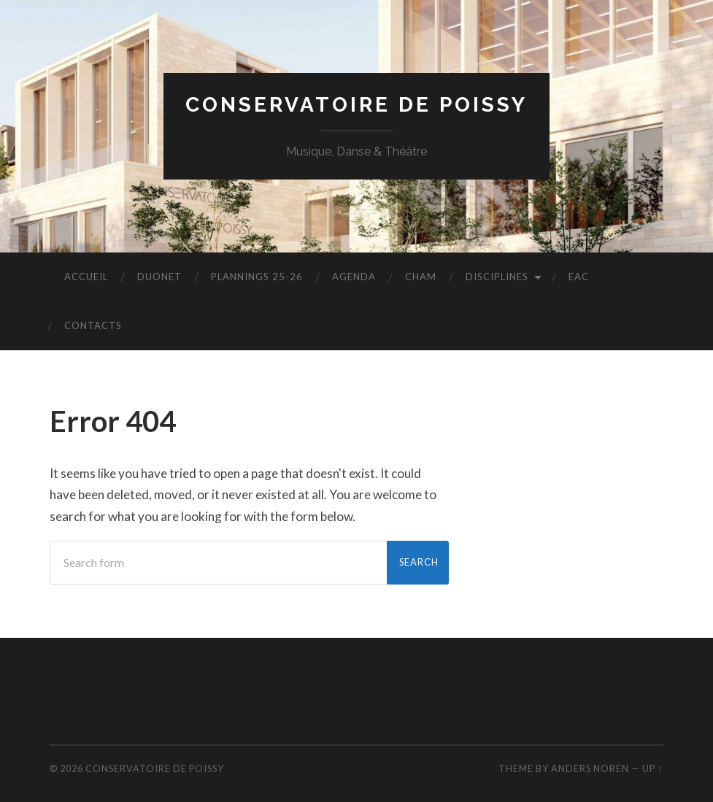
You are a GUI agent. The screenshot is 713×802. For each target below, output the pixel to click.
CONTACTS (93, 325)
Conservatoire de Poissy (356, 105)
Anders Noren (590, 768)
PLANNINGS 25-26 (257, 276)
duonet (159, 276)
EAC (579, 276)
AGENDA (354, 276)
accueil (86, 276)
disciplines (497, 276)
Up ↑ (652, 768)
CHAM (420, 276)
